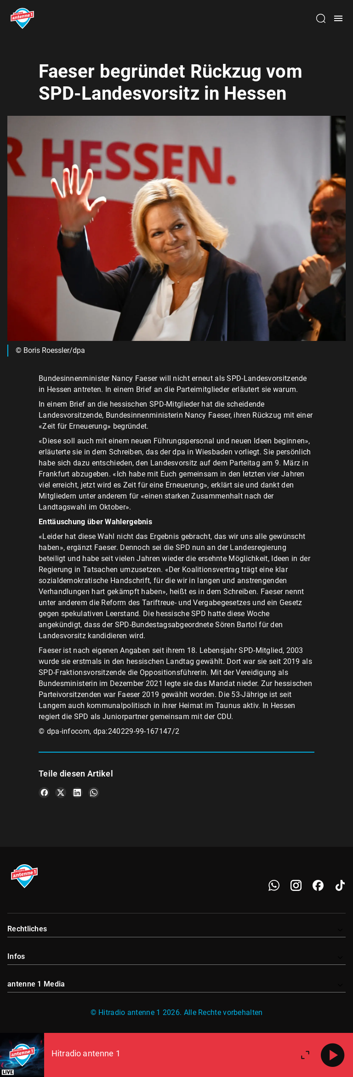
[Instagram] (296, 885)
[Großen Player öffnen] (305, 1055)
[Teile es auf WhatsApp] (93, 792)
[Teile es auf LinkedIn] (77, 792)
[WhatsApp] (273, 885)
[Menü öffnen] (338, 18)
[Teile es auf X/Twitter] (60, 792)
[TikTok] (340, 885)
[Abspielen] (333, 1055)
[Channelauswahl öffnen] (320, 18)
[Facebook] (318, 885)
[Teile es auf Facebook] (44, 792)
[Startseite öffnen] (22, 18)
